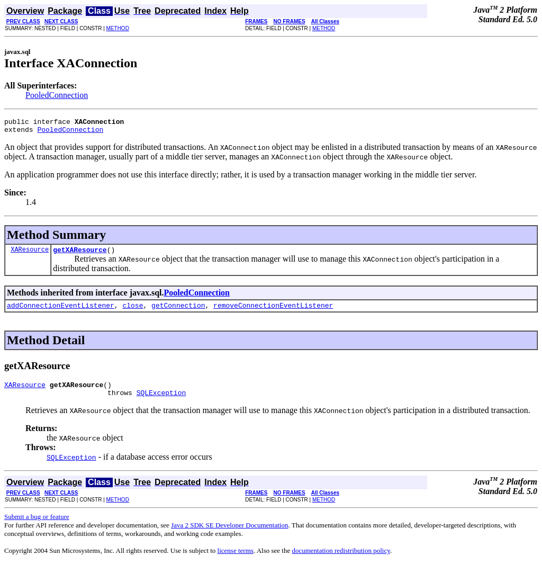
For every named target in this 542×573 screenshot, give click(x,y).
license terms (236, 560)
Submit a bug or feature (36, 526)
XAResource (30, 253)
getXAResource (79, 254)
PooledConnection (56, 95)
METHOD (117, 28)
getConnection (178, 311)
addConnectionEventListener (60, 311)
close (132, 311)
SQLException (161, 402)
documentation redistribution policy (341, 560)
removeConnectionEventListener (273, 311)
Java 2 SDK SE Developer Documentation (229, 535)
